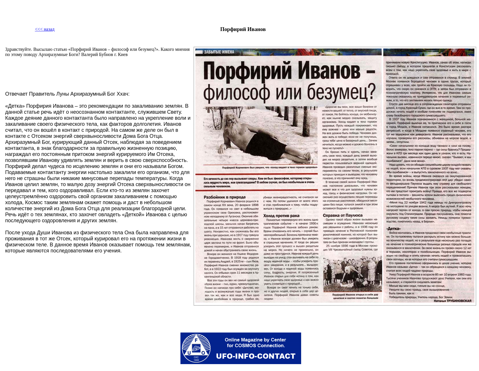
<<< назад (44, 29)
